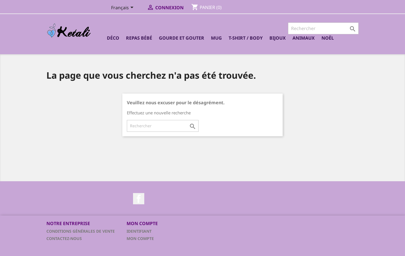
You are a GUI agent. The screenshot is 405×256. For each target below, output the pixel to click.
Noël (327, 38)
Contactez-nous (64, 238)
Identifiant (139, 231)
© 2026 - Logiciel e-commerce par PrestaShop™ (202, 249)
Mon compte (140, 238)
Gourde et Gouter (181, 38)
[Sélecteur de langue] (123, 8)
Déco (113, 38)
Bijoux (277, 38)
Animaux (303, 38)
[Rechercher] (323, 28)
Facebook (138, 198)
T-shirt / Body (246, 38)
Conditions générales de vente (80, 231)
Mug (216, 38)
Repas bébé (139, 38)
